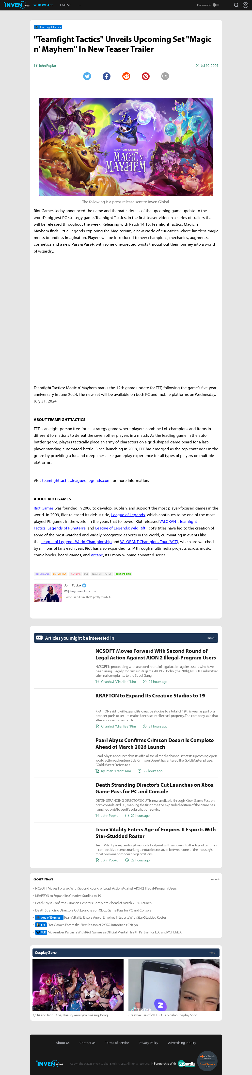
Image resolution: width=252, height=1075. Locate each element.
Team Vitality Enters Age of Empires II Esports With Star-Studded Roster (100, 917)
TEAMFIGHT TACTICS (101, 573)
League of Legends (128, 514)
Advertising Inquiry (182, 1042)
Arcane (97, 554)
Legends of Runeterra (66, 527)
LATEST (65, 5)
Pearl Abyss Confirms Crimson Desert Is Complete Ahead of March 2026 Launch (93, 902)
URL (165, 76)
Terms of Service (117, 1042)
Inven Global (17, 5)
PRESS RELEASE (42, 573)
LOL (86, 573)
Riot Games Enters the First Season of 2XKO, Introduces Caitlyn (86, 924)
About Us (63, 1042)
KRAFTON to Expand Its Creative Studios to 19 (68, 895)
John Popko (72, 585)
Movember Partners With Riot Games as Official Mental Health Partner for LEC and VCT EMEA (108, 932)
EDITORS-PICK (59, 573)
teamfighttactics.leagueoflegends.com (76, 480)
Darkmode (204, 5)
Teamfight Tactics (123, 573)
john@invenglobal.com (82, 591)
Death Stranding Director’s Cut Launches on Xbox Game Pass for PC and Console (93, 910)
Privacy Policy (148, 1042)
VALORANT (168, 521)
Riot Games (44, 507)
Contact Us (87, 1042)
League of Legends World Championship (76, 541)
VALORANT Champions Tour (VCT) (149, 541)
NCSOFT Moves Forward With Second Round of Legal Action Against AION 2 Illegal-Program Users (106, 888)
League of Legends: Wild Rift (120, 527)
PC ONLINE (75, 573)
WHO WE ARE (43, 5)
